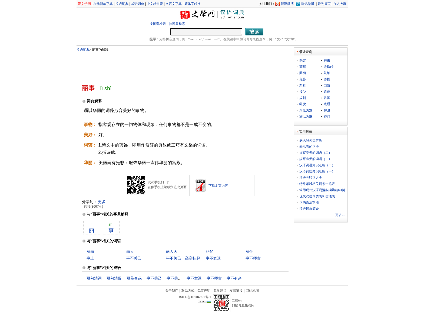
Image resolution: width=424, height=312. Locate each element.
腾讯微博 (307, 4)
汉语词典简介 (309, 209)
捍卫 (327, 110)
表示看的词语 (309, 146)
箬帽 (327, 79)
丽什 (249, 251)
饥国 (327, 98)
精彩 (302, 85)
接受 (302, 92)
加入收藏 (339, 4)
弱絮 (302, 60)
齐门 (327, 116)
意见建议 (220, 291)
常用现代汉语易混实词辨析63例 (322, 190)
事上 (90, 258)
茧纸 (327, 73)
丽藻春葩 (134, 278)
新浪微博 (287, 4)
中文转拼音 (155, 4)
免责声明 (203, 291)
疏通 (327, 104)
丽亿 (209, 251)
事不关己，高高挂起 (183, 258)
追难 (327, 92)
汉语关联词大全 (310, 178)
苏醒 (302, 67)
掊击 (327, 60)
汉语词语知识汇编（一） (317, 171)
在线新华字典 (103, 4)
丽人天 (171, 251)
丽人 (130, 251)
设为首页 (324, 4)
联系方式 (187, 291)
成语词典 (137, 4)
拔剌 (302, 98)
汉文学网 (84, 4)
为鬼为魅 (305, 110)
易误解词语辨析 (310, 140)
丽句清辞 (114, 278)
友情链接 (236, 291)
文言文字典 (173, 4)
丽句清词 (94, 278)
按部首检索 (177, 24)
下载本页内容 (218, 186)
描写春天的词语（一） (315, 159)
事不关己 (133, 258)
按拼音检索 (158, 24)
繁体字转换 (192, 4)
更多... (340, 215)
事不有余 (234, 278)
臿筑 (327, 85)
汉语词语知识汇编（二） (317, 165)
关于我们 (171, 291)
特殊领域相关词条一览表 (317, 184)
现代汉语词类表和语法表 (317, 196)
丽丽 (90, 251)
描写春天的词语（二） (315, 153)
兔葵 (302, 79)
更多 (101, 202)
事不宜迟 (213, 258)
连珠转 (328, 67)
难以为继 (305, 116)
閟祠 (302, 73)
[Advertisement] (176, 66)
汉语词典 (121, 4)
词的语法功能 (309, 202)
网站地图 (252, 291)
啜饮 (302, 104)
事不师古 (253, 258)
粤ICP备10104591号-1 (195, 297)
